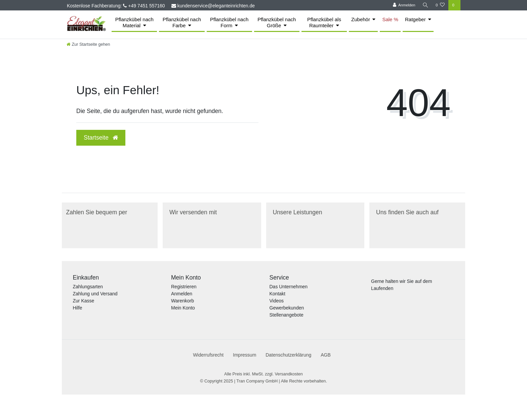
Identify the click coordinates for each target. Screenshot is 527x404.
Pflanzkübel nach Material (134, 22)
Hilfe (77, 307)
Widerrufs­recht (208, 355)
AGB (326, 355)
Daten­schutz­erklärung (288, 355)
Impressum (244, 355)
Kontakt (277, 293)
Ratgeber (415, 19)
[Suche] (425, 5)
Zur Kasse (83, 300)
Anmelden (181, 293)
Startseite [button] (101, 137)
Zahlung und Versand (95, 293)
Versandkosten (289, 374)
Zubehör (360, 19)
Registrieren (183, 286)
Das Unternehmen (289, 286)
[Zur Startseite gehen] (88, 44)
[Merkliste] (440, 5)
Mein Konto (183, 307)
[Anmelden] (403, 5)
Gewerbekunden (287, 307)
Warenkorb (182, 300)
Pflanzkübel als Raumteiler (324, 22)
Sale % (390, 19)
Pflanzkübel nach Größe (276, 22)
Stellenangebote (286, 315)
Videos (277, 300)
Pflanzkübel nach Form (229, 22)
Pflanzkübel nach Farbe (182, 22)
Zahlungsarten (88, 286)
